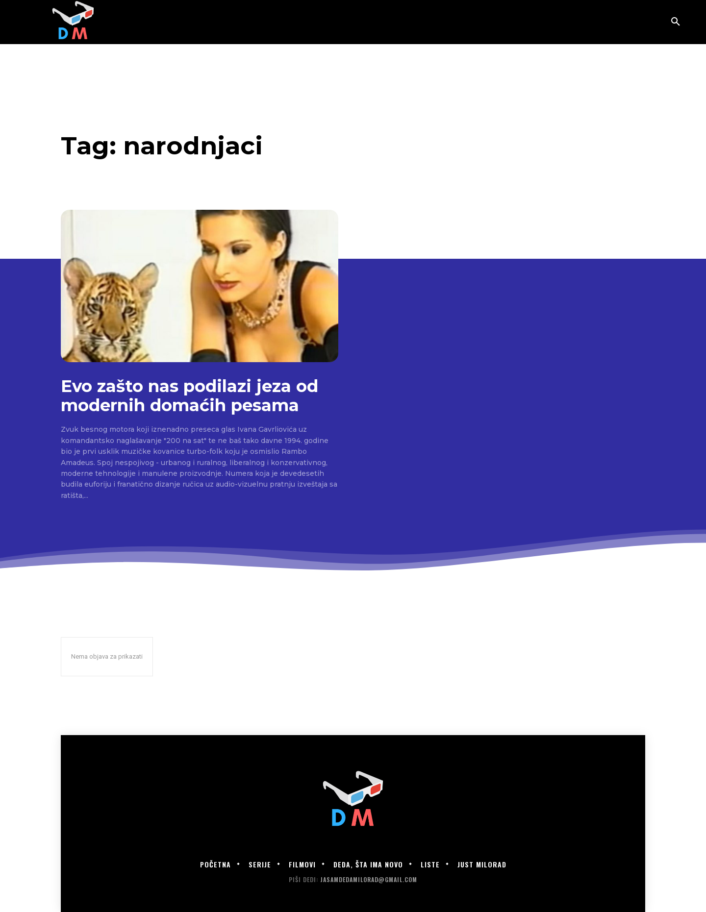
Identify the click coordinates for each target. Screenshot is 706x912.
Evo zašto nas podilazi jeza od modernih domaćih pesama (189, 396)
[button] (675, 22)
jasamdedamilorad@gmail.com (368, 879)
